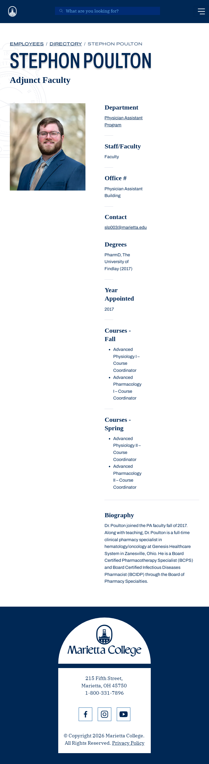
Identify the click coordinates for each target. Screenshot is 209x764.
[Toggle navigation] (201, 11)
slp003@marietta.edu (125, 227)
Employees (27, 44)
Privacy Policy (128, 743)
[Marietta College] (12, 11)
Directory (66, 44)
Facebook (85, 714)
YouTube (123, 714)
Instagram (104, 714)
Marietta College (104, 641)
